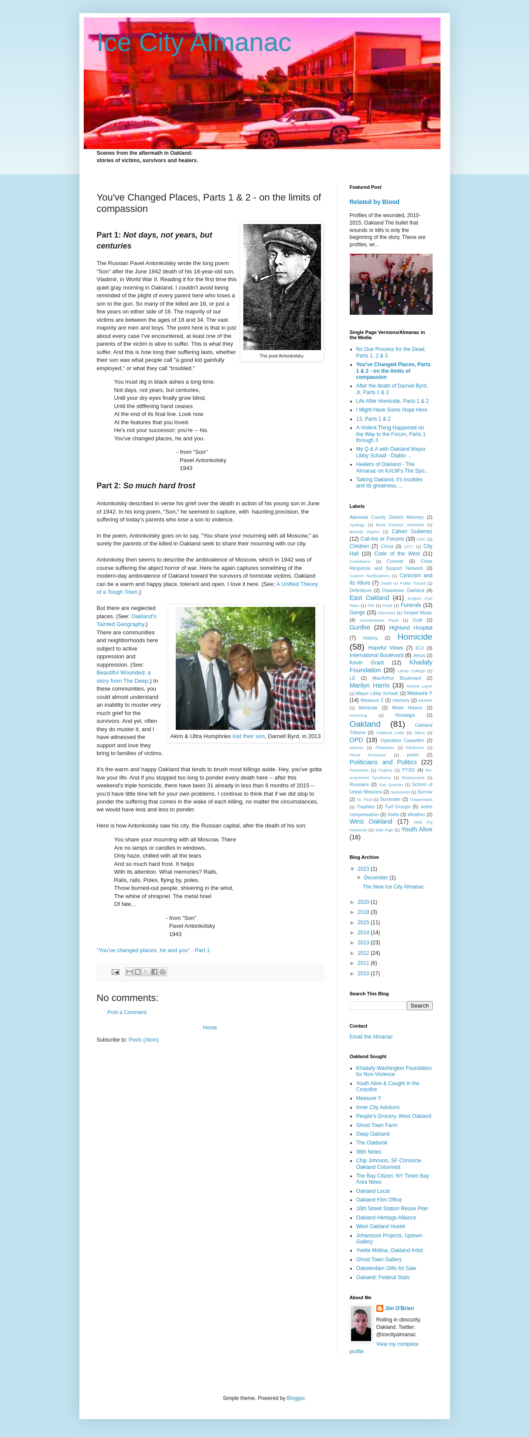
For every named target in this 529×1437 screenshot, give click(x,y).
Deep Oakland (373, 1134)
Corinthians (360, 561)
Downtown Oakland (403, 590)
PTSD (408, 770)
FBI (371, 605)
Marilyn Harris (370, 685)
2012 (364, 953)
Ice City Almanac (194, 42)
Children (359, 546)
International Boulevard (377, 655)
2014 (364, 933)
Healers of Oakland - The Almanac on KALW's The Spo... (392, 467)
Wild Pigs (384, 829)
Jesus (419, 655)
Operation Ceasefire (402, 740)
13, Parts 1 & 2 (373, 419)
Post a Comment (127, 1012)
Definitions (361, 590)
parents (357, 747)
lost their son (248, 736)
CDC (421, 539)
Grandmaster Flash (379, 620)
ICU (420, 647)
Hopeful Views (386, 648)
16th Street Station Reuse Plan (392, 1208)
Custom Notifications (369, 575)
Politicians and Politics (383, 762)
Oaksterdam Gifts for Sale (386, 1268)
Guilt (417, 620)
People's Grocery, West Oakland (394, 1116)
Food (387, 605)
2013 (364, 943)
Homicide (415, 636)
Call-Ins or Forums (382, 539)
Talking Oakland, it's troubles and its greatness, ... (389, 483)
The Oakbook (372, 1143)
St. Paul (364, 799)
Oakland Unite (390, 732)
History (370, 637)
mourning (358, 715)
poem (413, 754)
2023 (364, 869)
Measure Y (420, 693)
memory (401, 700)
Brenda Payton (365, 531)
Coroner (395, 561)
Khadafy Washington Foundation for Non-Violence (394, 1071)
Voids (393, 814)
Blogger (296, 1398)
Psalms (385, 770)
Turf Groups (397, 806)
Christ (387, 546)
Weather (417, 814)
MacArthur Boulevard (396, 678)
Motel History (407, 707)
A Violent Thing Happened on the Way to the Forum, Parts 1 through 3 (391, 434)
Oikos (419, 732)
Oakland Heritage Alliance (386, 1218)
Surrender (390, 799)
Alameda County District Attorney (387, 517)
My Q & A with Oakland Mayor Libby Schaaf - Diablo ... (391, 452)
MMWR (426, 700)
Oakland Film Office (379, 1200)
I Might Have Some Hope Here (391, 410)
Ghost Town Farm (376, 1125)
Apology (357, 524)
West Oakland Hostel (381, 1226)
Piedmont (415, 747)
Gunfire (360, 627)
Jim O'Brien (399, 1308)
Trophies (366, 806)
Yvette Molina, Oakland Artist (389, 1250)
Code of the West (397, 554)
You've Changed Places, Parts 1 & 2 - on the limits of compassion (393, 370)
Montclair (368, 707)
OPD (356, 739)
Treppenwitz (421, 799)
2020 (364, 902)
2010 (364, 973)
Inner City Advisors (378, 1107)
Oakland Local (373, 1191)
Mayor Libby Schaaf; (377, 693)
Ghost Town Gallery (379, 1260)
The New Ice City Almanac (393, 887)
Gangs (357, 613)
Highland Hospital (410, 628)
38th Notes (369, 1152)
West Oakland (371, 821)
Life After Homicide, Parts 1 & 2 (392, 401)
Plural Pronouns (368, 755)
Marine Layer (420, 686)
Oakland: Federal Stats (383, 1277)
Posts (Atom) (144, 1040)
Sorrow (424, 791)
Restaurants (413, 777)
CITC (408, 546)
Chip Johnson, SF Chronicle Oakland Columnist (388, 1164)
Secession (400, 792)
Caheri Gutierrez (412, 531)
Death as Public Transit (403, 583)
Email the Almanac (371, 1037)
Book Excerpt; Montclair (400, 524)
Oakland (365, 724)
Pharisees (384, 747)
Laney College (411, 670)
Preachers (359, 770)
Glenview (386, 612)
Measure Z (372, 700)
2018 (364, 912)
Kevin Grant (367, 663)
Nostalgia (405, 715)
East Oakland (369, 597)
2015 (364, 922)
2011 (364, 963)
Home (210, 1028)
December (376, 878)
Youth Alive (417, 829)
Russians (359, 784)
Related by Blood (375, 201)
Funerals (411, 605)
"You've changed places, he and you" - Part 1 (153, 950)
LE (352, 678)
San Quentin (391, 784)
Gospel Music (417, 612)
